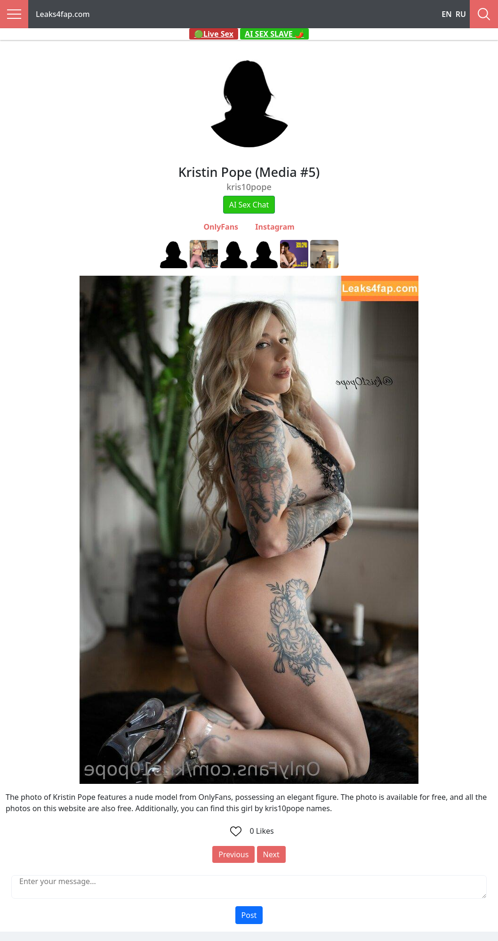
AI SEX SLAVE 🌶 (274, 34)
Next (271, 854)
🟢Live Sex (213, 34)
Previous (233, 854)
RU (461, 14)
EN (447, 14)
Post (249, 915)
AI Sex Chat (249, 204)
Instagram (274, 227)
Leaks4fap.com (63, 14)
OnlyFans (220, 227)
